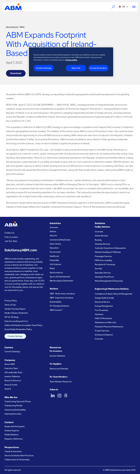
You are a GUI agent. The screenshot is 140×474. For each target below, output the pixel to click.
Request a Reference (14, 439)
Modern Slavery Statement (16, 313)
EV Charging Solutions (59, 306)
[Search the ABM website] (113, 6)
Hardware (99, 314)
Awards (8, 389)
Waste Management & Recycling (109, 281)
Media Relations (11, 434)
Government (55, 252)
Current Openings (12, 351)
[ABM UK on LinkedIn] (53, 395)
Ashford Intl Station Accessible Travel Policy (24, 325)
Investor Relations (12, 376)
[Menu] (132, 6)
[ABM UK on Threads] (66, 395)
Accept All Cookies (98, 68)
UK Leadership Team (13, 372)
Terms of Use (10, 305)
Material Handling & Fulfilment (108, 252)
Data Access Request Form (16, 321)
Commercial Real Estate (60, 240)
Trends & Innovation (13, 451)
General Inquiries (12, 430)
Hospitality (54, 260)
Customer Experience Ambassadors (110, 248)
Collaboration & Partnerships (17, 459)
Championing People (14, 405)
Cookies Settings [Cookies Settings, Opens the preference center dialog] (43, 68)
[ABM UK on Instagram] (59, 395)
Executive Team (11, 368)
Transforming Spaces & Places (18, 401)
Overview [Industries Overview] (54, 227)
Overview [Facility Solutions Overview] (99, 231)
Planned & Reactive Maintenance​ (109, 326)
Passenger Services (103, 256)
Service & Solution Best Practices (19, 455)
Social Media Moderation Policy (18, 329)
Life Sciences (55, 264)
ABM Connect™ (56, 310)
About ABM (10, 364)
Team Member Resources (61, 381)
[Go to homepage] (13, 6)
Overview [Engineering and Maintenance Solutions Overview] (99, 339)
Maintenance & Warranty (105, 322)
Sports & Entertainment (60, 276)
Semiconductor (56, 272)
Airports (53, 235)
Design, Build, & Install (104, 298)
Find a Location (11, 237)
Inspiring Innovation (13, 414)
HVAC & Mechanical (103, 318)
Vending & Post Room (104, 277)
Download (15, 73)
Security (98, 268)
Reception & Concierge (105, 264)
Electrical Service (102, 302)
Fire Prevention (101, 310)
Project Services (102, 330)
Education (54, 248)
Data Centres (55, 244)
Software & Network (104, 335)
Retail (52, 268)
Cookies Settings (15, 336)
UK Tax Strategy (12, 317)
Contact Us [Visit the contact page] (9, 233)
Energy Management (104, 306)
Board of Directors (13, 380)
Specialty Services (103, 272)
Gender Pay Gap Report (15, 309)
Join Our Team (11, 241)
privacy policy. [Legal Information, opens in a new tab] (71, 60)
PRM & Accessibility (103, 260)
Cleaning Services (102, 244)
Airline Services (101, 235)
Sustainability (55, 302)
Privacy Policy (11, 300)
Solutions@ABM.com (21, 250)
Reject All (76, 68)
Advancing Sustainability (15, 410)
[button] (123, 6)
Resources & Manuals (59, 368)
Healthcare (54, 256)
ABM (62, 294)
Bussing (98, 240)
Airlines (53, 231)
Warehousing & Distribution (61, 280)
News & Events (12, 27)
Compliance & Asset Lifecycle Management (113, 294)
